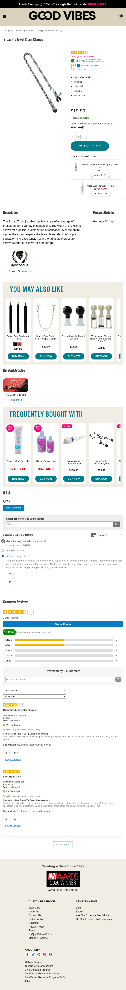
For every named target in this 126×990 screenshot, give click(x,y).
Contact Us (35, 915)
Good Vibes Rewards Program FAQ (44, 977)
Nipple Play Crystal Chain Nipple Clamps (46, 337)
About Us (34, 911)
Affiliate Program (33, 962)
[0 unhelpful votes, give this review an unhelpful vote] (15, 753)
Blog (78, 907)
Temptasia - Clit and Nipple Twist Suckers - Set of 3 (101, 339)
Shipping (33, 922)
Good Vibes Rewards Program (41, 973)
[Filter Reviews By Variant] (34, 696)
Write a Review (87, 56)
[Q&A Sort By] (111, 535)
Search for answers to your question (25, 519)
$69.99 (101, 470)
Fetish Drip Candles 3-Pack (18, 337)
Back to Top (63, 844)
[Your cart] (119, 16)
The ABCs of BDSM (16, 395)
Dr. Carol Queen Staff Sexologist (94, 919)
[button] (15, 344)
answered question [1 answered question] (89, 66)
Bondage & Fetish (26, 30)
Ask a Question (78, 69)
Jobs (27, 981)
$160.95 (73, 470)
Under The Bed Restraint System (101, 462)
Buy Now (18, 356)
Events (80, 911)
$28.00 (101, 347)
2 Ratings (75, 56)
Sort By (93, 535)
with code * (63, 4)
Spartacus (24, 271)
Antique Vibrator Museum (38, 966)
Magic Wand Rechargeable (74, 462)
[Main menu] (4, 16)
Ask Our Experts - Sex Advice (92, 915)
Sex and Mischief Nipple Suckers (74, 337)
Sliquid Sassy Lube (46, 461)
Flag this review (13, 759)
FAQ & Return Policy (40, 934)
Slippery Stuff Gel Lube (18, 461)
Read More (15, 399)
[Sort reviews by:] (34, 691)
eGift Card (34, 907)
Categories (9, 30)
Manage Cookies (38, 938)
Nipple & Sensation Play (50, 30)
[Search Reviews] (63, 679)
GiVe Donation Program (37, 969)
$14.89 (18, 348)
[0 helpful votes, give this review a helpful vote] (7, 753)
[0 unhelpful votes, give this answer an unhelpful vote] (10, 582)
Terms (32, 930)
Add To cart (90, 146)
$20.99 (46, 346)
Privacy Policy (36, 926)
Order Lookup (36, 919)
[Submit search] (116, 524)
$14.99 (74, 346)
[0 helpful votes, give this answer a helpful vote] (10, 574)
